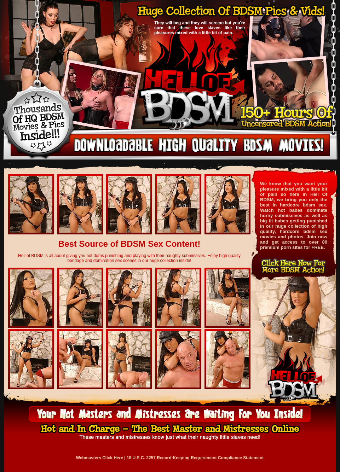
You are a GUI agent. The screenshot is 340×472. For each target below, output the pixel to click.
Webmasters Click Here (99, 457)
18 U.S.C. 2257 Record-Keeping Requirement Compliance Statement (195, 457)
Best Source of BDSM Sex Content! (129, 244)
